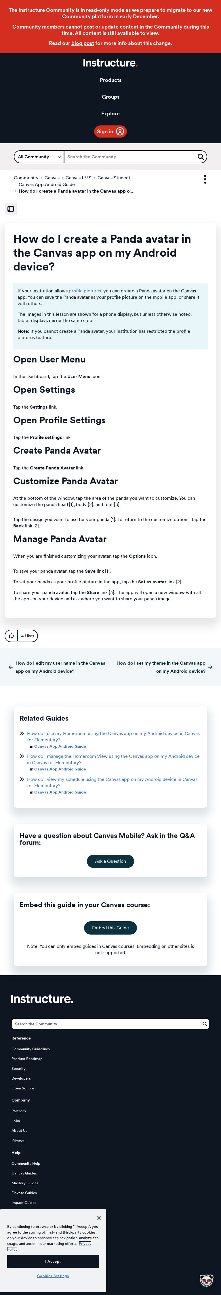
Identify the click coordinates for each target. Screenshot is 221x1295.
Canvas (52, 178)
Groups (110, 97)
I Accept (53, 1261)
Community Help (26, 1163)
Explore (110, 113)
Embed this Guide (110, 928)
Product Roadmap (27, 1059)
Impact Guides (24, 1202)
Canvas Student (114, 178)
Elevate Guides (24, 1193)
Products (110, 80)
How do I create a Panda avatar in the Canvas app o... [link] (76, 191)
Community (26, 178)
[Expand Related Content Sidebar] (11, 209)
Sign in (105, 131)
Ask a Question (110, 861)
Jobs (16, 1121)
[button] (11, 636)
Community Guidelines (31, 1049)
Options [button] (200, 179)
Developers (21, 1078)
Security (19, 1068)
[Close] (99, 1218)
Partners (19, 1111)
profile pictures (85, 291)
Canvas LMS (79, 178)
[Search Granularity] (39, 156)
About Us (19, 1130)
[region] (53, 1250)
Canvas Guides (24, 1173)
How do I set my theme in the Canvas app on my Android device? (161, 667)
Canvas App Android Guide (47, 184)
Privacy (18, 1140)
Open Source (23, 1088)
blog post (82, 43)
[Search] (135, 156)
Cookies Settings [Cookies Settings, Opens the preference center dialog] (53, 1275)
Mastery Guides (25, 1183)
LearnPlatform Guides (30, 1212)
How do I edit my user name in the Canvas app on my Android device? (60, 667)
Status (17, 1222)
